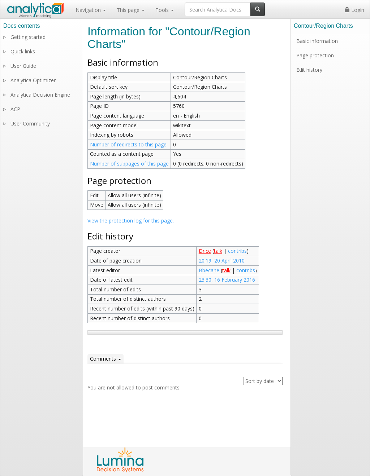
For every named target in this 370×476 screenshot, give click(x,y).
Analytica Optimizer (33, 80)
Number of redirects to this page (128, 144)
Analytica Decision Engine (40, 94)
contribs (237, 250)
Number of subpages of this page (129, 163)
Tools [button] (164, 9)
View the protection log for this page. (130, 220)
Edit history (309, 69)
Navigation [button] (91, 9)
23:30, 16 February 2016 (227, 279)
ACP (15, 109)
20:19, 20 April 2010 (222, 260)
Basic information (317, 41)
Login (354, 9)
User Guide (23, 65)
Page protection (315, 55)
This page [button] (131, 9)
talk (218, 250)
